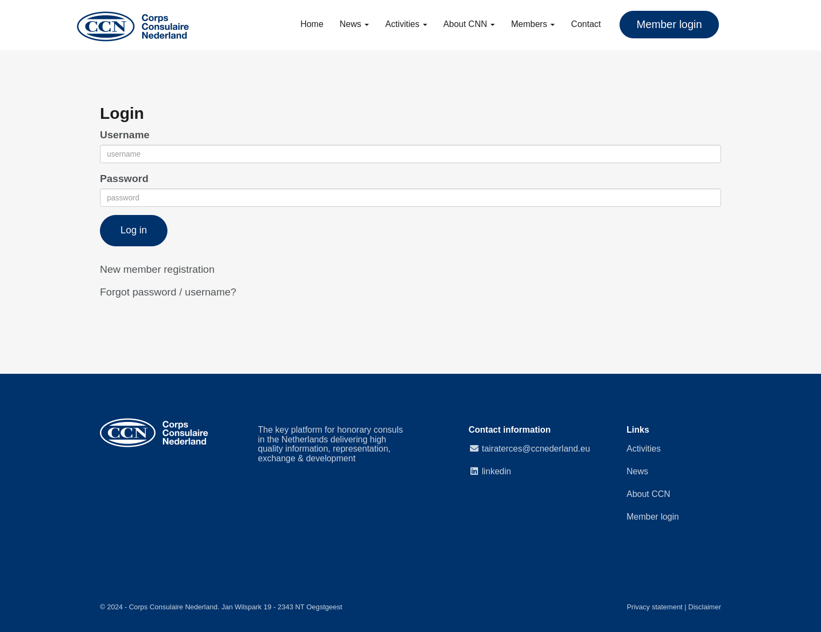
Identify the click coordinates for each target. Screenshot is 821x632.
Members (533, 24)
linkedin (496, 471)
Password (124, 178)
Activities (406, 24)
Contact (586, 24)
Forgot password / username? (168, 292)
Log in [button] (133, 230)
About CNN (469, 24)
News (354, 24)
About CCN (648, 494)
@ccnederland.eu (536, 448)
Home (312, 24)
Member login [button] (669, 24)
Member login (653, 516)
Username (125, 134)
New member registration (157, 269)
